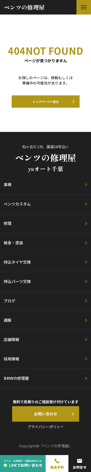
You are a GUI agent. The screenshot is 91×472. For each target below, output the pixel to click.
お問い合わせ (45, 414)
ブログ (9, 301)
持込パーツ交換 (17, 281)
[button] (83, 7)
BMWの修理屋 (16, 378)
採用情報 (11, 359)
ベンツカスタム (17, 204)
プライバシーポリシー (45, 426)
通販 (7, 320)
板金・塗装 (13, 242)
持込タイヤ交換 (17, 262)
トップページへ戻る (46, 101)
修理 (7, 223)
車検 (7, 184)
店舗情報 (11, 339)
